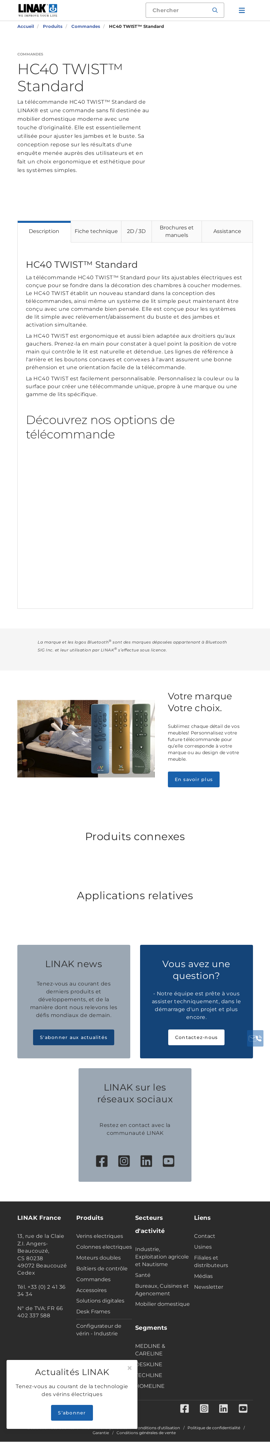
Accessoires (91, 1290)
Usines (203, 1247)
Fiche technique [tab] (96, 231)
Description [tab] (44, 231)
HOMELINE (150, 1386)
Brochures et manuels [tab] (177, 231)
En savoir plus (194, 779)
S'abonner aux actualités (73, 1037)
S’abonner (72, 1413)
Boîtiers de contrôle (102, 1268)
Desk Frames (93, 1311)
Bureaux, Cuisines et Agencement (162, 1290)
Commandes (93, 1279)
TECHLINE (148, 1375)
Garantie (101, 1433)
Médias (203, 1276)
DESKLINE (148, 1364)
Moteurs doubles (98, 1258)
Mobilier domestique (162, 1304)
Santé (143, 1275)
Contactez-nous (196, 1037)
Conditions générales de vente (146, 1433)
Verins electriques (99, 1236)
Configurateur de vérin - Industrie (98, 1330)
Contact (204, 1236)
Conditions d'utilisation (157, 1428)
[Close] (130, 1368)
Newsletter (208, 1287)
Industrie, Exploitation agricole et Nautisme (162, 1256)
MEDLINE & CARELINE (150, 1350)
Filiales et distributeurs (211, 1261)
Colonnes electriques (104, 1247)
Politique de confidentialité (214, 1428)
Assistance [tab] (227, 231)
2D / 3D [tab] (136, 231)
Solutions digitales (100, 1301)
